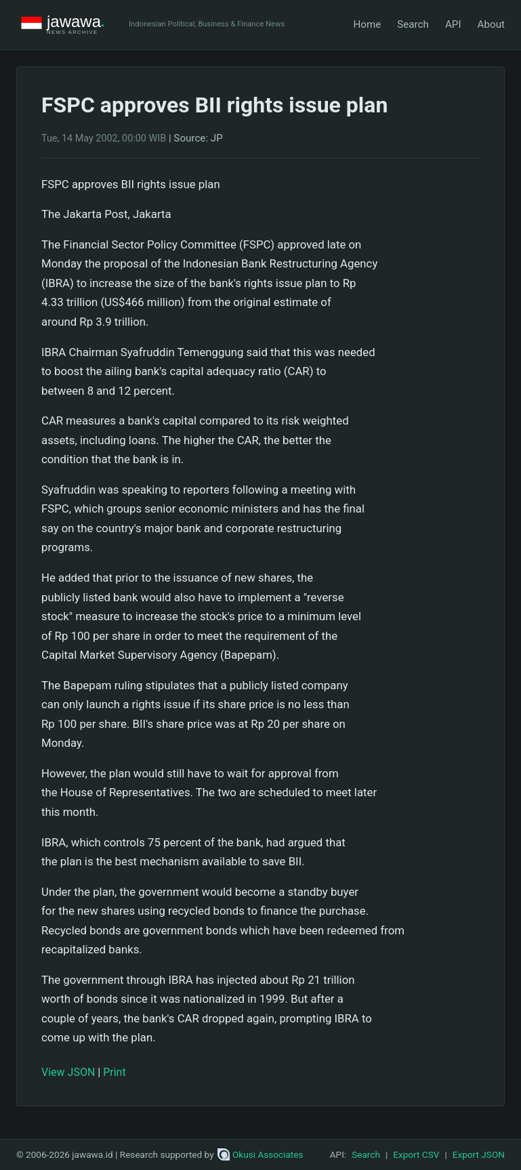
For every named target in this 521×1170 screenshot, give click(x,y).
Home (367, 24)
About (491, 24)
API (453, 24)
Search (413, 24)
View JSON (68, 1072)
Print (114, 1072)
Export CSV (416, 1154)
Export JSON (479, 1154)
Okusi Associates (260, 1154)
